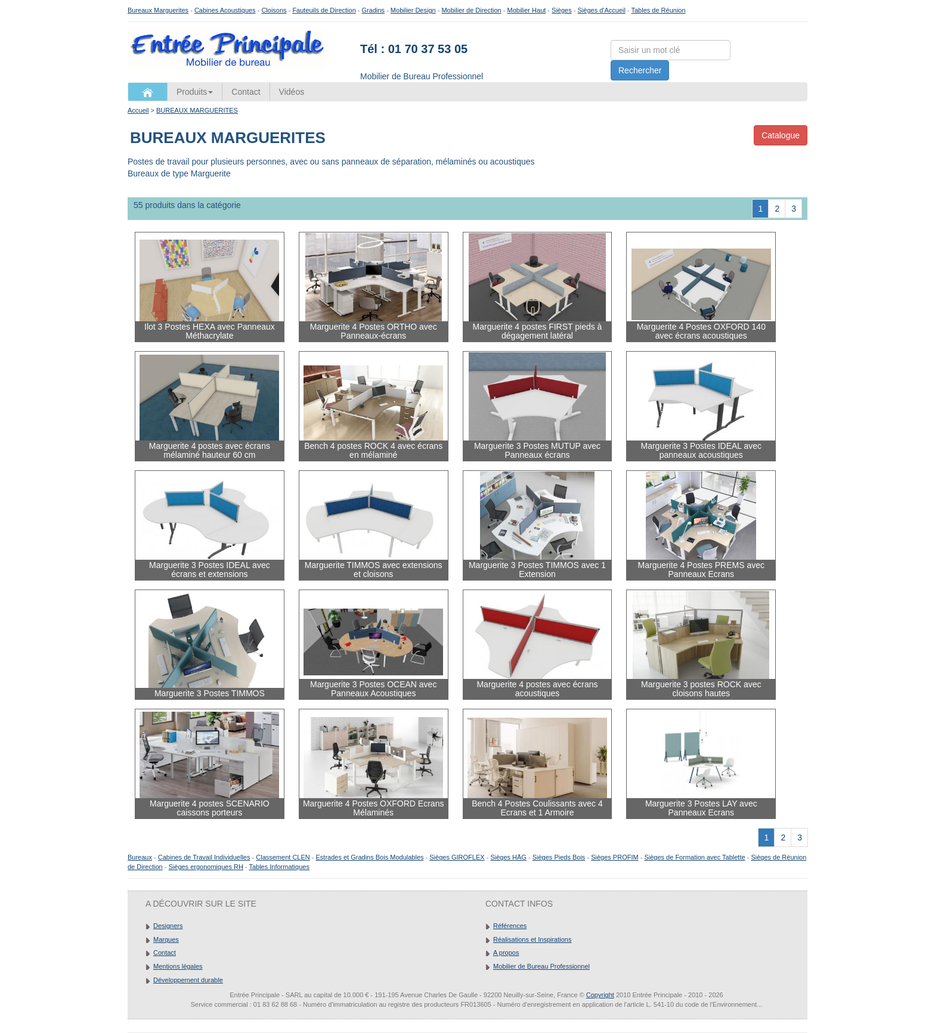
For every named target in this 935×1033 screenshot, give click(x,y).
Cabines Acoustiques (225, 10)
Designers (168, 925)
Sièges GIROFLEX (456, 857)
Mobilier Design (413, 10)
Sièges (562, 10)
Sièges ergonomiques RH (205, 866)
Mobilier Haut (526, 10)
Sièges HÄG (508, 857)
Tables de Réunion (658, 10)
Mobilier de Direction (471, 10)
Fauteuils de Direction (323, 10)
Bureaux (140, 857)
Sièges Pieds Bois (559, 857)
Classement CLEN (282, 857)
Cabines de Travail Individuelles (204, 857)
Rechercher (639, 70)
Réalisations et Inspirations (532, 939)
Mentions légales (178, 966)
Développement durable (188, 980)
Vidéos (292, 92)
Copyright (600, 994)
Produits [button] (195, 92)
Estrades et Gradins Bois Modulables (370, 857)
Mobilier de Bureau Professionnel (541, 966)
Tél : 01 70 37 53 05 (414, 48)
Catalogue (780, 135)
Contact (245, 92)
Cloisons (273, 10)
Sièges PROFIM (614, 857)
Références (510, 925)
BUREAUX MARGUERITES (197, 110)
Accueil (138, 110)
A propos (506, 952)
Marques (166, 939)
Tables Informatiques (279, 866)
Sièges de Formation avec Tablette (694, 857)
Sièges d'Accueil (602, 10)
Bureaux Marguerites (158, 10)
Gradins (373, 10)
